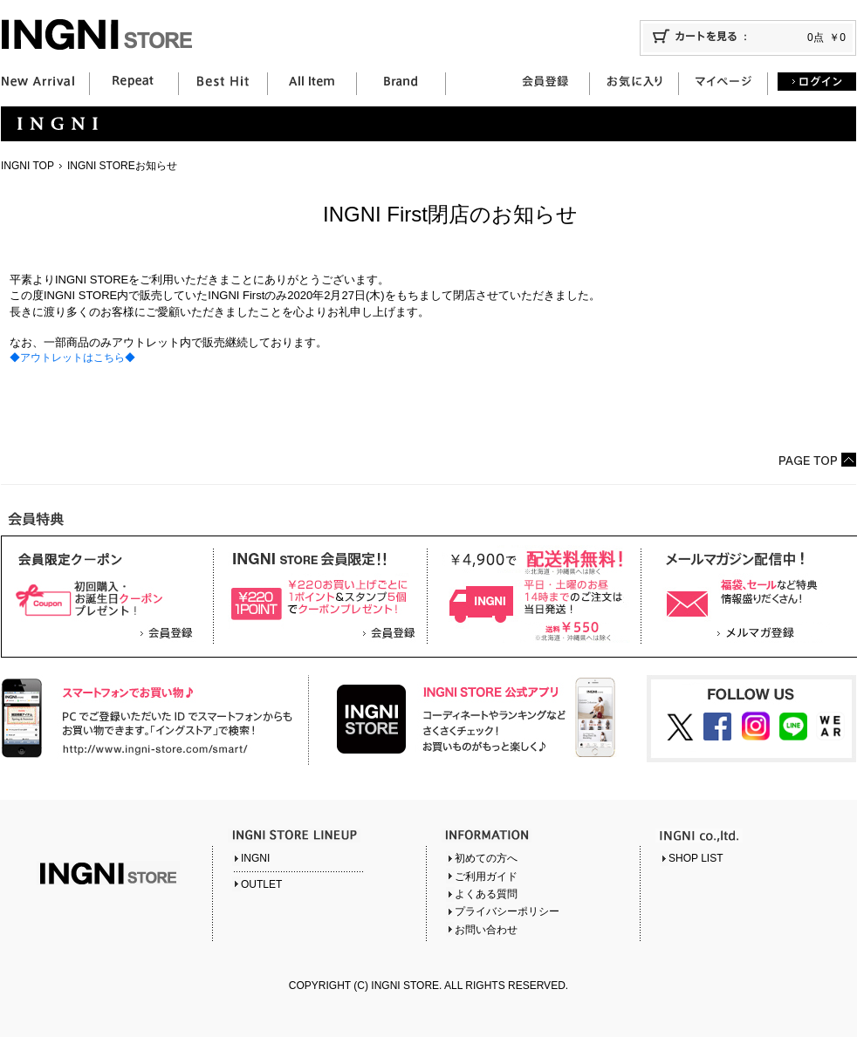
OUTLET (261, 884)
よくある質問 (486, 894)
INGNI (255, 858)
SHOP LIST (695, 858)
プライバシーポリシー (507, 911)
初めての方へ (486, 858)
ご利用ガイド (486, 876)
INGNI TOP (27, 166)
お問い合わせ (486, 930)
